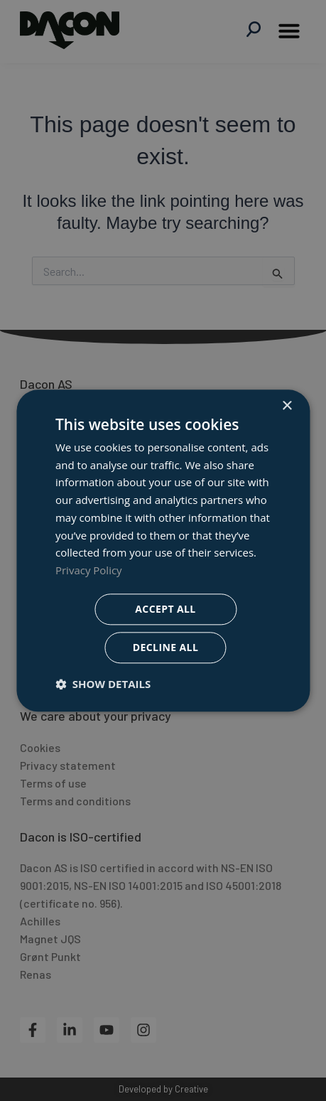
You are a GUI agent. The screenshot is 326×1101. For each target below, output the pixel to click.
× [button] (286, 406)
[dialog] (163, 550)
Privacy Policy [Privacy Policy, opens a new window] (88, 570)
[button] (103, 683)
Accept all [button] (165, 609)
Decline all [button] (165, 647)
